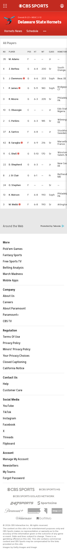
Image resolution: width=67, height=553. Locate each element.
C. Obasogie (15, 109)
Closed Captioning (14, 362)
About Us (8, 296)
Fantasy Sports (12, 255)
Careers (8, 302)
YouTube (8, 406)
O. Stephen (15, 185)
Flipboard (9, 443)
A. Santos (14, 131)
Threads (8, 437)
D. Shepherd (15, 164)
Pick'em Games (13, 249)
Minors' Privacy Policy (16, 349)
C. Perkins (14, 120)
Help (6, 384)
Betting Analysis (13, 268)
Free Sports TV (12, 261)
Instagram (9, 418)
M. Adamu (14, 59)
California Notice (13, 368)
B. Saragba (14, 142)
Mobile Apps (10, 280)
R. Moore (13, 99)
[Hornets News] (13, 31)
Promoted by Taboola (52, 226)
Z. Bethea (14, 68)
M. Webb (13, 204)
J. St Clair (14, 175)
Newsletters (10, 465)
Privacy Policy (11, 343)
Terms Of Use (11, 337)
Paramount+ (11, 315)
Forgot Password (13, 478)
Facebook (9, 424)
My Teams (9, 472)
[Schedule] (32, 31)
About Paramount (14, 308)
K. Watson (14, 194)
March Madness (13, 274)
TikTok (7, 412)
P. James (13, 88)
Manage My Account (15, 459)
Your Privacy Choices (16, 356)
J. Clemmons (15, 78)
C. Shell (13, 153)
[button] (44, 31)
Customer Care (12, 390)
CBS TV (7, 321)
